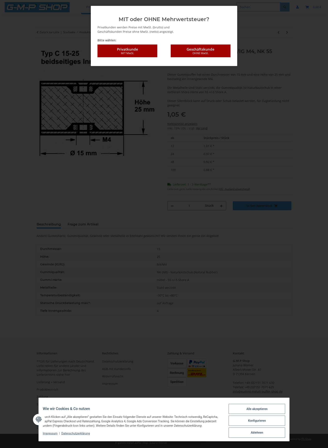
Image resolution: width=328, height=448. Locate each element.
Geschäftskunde (201, 51)
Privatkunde (127, 51)
